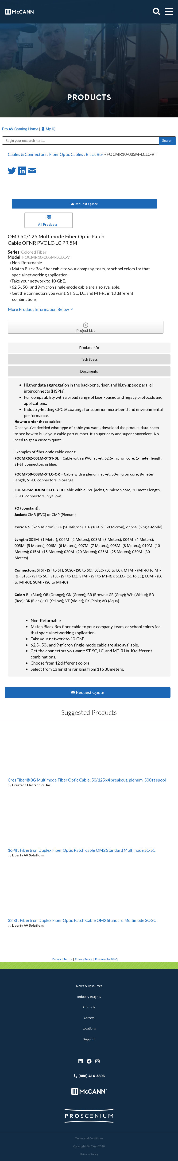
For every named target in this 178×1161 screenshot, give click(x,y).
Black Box (95, 154)
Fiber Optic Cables (66, 154)
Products (89, 1007)
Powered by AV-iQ (106, 959)
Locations (89, 1028)
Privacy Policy (83, 959)
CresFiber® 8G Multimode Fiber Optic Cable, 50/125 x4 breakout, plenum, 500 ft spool (87, 779)
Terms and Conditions (89, 1138)
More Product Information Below (41, 309)
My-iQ (48, 129)
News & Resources (89, 986)
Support (89, 1039)
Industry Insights (89, 997)
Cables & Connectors (27, 154)
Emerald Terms (62, 959)
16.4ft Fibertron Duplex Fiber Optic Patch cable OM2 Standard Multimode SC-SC (81, 850)
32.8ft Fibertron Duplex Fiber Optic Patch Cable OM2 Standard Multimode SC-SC (82, 920)
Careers (89, 1018)
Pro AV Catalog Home (20, 129)
